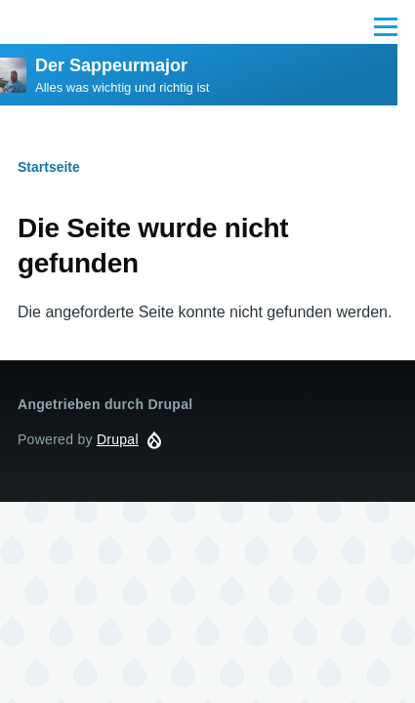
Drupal (118, 439)
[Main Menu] (385, 26)
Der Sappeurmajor (111, 65)
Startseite (49, 167)
